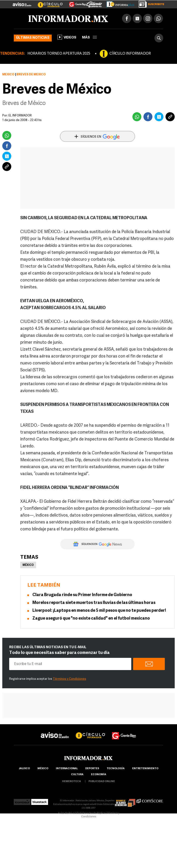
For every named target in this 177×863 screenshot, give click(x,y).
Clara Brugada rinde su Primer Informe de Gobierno (82, 595)
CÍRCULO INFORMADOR (130, 54)
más (89, 37)
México (8, 74)
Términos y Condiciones (69, 678)
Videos (66, 37)
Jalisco (24, 768)
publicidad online (101, 781)
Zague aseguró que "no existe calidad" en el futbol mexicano (91, 618)
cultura (77, 774)
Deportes (92, 768)
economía (98, 774)
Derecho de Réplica (94, 813)
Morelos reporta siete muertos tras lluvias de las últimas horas (93, 603)
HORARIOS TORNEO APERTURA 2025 (58, 54)
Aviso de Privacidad (69, 813)
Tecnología (116, 768)
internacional (67, 768)
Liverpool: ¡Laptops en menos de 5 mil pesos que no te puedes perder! (99, 611)
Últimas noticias (32, 38)
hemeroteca (71, 781)
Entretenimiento (145, 768)
